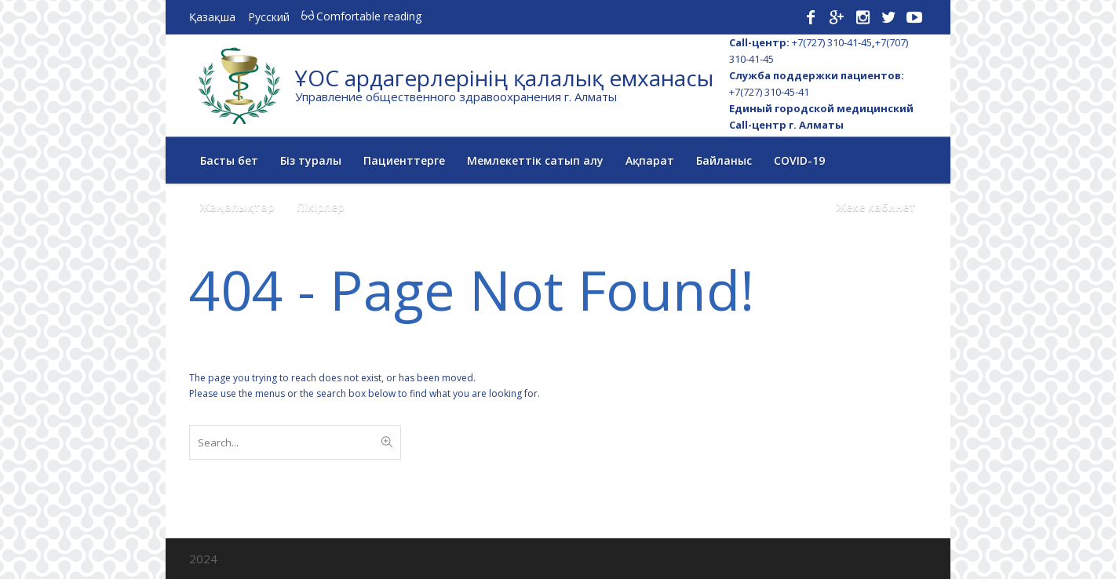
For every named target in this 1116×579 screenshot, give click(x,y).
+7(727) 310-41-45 (832, 42)
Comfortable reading (360, 16)
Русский (269, 16)
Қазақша (212, 16)
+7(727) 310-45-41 (769, 92)
